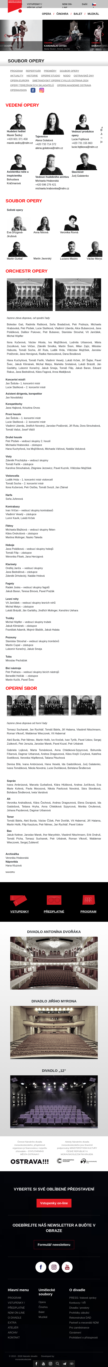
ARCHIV (12, 1332)
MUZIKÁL (93, 14)
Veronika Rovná (69, 232)
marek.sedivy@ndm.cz (20, 143)
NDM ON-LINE (16, 1312)
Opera (42, 1302)
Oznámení (75, 1332)
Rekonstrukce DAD (80, 1317)
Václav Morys (94, 258)
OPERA (46, 14)
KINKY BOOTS (9, 46)
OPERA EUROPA (19, 80)
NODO (67, 75)
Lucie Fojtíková (80, 139)
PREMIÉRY (50, 70)
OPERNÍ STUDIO (50, 75)
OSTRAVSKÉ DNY (84, 75)
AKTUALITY (16, 75)
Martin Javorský (42, 258)
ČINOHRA (62, 14)
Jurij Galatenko (80, 175)
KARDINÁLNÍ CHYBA (60, 46)
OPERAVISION (18, 90)
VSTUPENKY (19, 911)
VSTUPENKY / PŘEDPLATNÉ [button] (34, 6)
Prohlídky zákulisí (79, 1312)
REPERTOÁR (33, 70)
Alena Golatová (44, 140)
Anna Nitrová (40, 232)
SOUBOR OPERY (69, 70)
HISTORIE (32, 75)
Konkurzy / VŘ (77, 1302)
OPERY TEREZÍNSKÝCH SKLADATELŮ (32, 85)
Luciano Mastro (69, 258)
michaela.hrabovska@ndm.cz (52, 188)
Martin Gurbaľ (15, 258)
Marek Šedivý (14, 135)
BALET (78, 14)
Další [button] (84, 4)
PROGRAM (16, 70)
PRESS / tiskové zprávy (82, 1297)
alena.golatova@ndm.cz (49, 148)
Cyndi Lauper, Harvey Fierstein (14, 49)
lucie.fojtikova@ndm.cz (85, 147)
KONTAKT (14, 1337)
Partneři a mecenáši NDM (84, 1322)
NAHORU (10, 872)
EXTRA (12, 1322)
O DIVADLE (14, 1317)
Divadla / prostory (79, 1307)
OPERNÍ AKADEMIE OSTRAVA (74, 85)
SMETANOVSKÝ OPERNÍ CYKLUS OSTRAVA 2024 (60, 80)
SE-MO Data (61, 1356)
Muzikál (43, 1317)
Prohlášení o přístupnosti (83, 1337)
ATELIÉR (13, 1327)
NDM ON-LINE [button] (67, 6)
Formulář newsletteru (54, 1244)
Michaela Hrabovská (47, 180)
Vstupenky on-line (54, 1203)
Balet (41, 1312)
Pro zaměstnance (79, 1327)
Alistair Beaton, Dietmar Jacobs (62, 49)
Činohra (43, 1307)
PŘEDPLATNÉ (54, 911)
